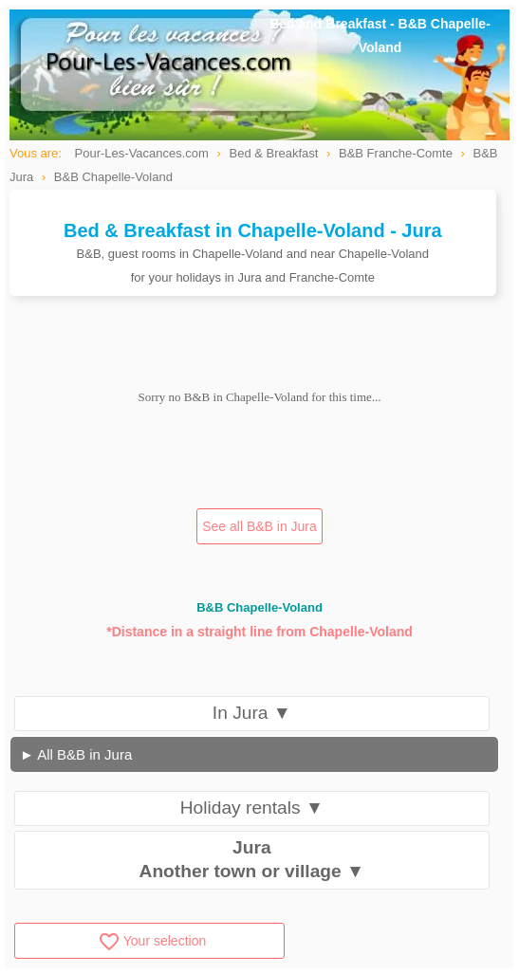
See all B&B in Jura (259, 526)
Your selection (152, 940)
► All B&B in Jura (76, 754)
